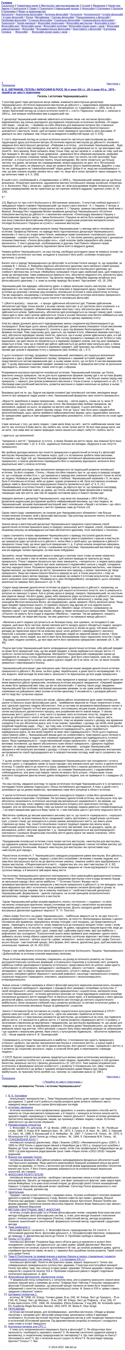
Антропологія (92, 14)
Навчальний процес (67, 8)
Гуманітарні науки (27, 5)
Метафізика (42, 17)
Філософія (88, 8)
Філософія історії (104, 23)
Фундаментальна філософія (53, 29)
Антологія (76, 14)
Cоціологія (7, 5)
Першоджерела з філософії (93, 17)
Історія (86, 5)
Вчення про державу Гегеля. (25, 1157)
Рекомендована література (24, 1125)
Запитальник (16, 1192)
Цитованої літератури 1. (22, 1294)
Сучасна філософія (40, 20)
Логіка (29, 17)
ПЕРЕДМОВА (16, 1309)
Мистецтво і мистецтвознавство (60, 5)
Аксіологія (7, 14)
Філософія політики (55, 26)
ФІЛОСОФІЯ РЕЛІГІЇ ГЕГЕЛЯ (25, 1174)
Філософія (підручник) (51, 23)
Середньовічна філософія (98, 20)
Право (33, 8)
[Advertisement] (62, 56)
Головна (6, 32)
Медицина (99, 5)
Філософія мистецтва (79, 23)
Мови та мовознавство (32, 11)
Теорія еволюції (26, 23)
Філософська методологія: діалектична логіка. (36, 1276)
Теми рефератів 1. (19, 1227)
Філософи (28, 29)
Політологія (19, 8)
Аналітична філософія (29, 14)
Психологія (46, 8)
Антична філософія (56, 14)
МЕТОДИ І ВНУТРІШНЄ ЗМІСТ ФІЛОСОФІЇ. (34, 1209)
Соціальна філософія (67, 20)
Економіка (9, 11)
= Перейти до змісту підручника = (62, 1082)
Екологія (118, 8)
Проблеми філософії (13, 20)
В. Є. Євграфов (17, 1095)
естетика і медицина (20, 1107)
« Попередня (8, 84)
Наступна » (113, 83)
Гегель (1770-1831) (19, 1239)
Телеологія (7, 23)
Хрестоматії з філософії (87, 29)
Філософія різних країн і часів (86, 26)
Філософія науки (31, 26)
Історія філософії (112, 14)
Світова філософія (63, 17)
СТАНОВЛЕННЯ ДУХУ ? (23, 1139)
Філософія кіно (10, 26)
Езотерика (103, 8)
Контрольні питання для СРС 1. (27, 1326)
